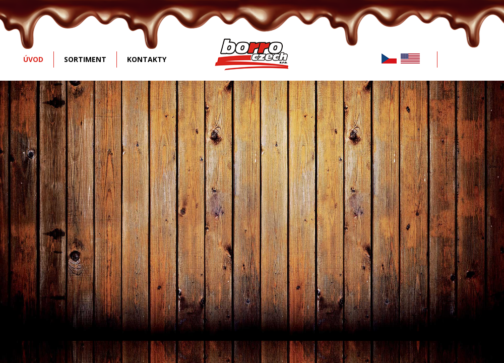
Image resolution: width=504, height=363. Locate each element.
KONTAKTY (146, 59)
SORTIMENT (85, 59)
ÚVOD (33, 59)
